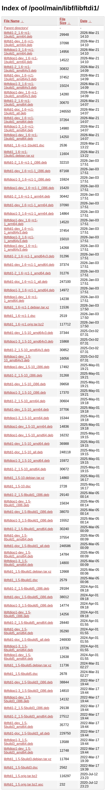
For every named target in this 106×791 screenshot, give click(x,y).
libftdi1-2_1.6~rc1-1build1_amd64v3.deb (20, 68)
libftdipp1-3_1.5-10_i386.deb (25, 392)
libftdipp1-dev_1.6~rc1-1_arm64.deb (21, 222)
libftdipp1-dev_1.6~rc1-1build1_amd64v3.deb (21, 94)
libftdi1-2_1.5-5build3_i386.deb (26, 708)
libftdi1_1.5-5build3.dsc (21, 767)
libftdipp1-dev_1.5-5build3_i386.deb (17, 699)
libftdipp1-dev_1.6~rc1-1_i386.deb (29, 188)
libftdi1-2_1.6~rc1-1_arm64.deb (27, 196)
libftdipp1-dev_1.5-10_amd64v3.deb (17, 358)
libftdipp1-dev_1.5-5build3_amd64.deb (18, 750)
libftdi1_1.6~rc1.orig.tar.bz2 (24, 324)
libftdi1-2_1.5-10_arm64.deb (24, 401)
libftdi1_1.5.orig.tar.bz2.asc (23, 784)
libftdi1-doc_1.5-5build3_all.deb (27, 733)
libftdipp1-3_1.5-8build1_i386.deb (28, 520)
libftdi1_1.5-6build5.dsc (21, 674)
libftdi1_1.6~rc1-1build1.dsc (24, 145)
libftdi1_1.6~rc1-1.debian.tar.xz (26, 307)
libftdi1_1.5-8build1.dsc (21, 580)
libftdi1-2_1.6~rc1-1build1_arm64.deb (18, 34)
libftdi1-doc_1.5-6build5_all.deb (27, 639)
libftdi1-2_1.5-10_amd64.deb (25, 469)
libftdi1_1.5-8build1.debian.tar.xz (27, 571)
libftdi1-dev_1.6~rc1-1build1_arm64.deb (19, 43)
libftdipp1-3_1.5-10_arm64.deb (26, 418)
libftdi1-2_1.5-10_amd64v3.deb (27, 350)
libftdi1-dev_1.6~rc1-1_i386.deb (27, 171)
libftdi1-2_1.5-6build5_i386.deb (26, 588)
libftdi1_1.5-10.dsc (17, 486)
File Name (12, 21)
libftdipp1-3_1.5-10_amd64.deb (27, 460)
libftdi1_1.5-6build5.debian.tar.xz (27, 665)
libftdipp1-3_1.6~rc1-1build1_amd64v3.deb (20, 85)
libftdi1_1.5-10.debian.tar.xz (24, 478)
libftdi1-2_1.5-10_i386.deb (23, 375)
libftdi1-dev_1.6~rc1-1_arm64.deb (29, 205)
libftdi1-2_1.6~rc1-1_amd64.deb (27, 273)
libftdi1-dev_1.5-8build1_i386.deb (28, 512)
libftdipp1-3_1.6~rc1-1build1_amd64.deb (19, 128)
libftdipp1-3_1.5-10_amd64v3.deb (28, 341)
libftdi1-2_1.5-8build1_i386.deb (26, 495)
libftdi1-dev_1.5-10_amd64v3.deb (28, 333)
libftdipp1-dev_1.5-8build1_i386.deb (17, 503)
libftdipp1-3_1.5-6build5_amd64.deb (18, 648)
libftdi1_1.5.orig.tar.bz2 (20, 776)
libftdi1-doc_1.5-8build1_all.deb (27, 546)
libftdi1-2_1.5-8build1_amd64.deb (28, 529)
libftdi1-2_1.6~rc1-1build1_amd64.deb (18, 102)
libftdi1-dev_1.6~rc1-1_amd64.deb (29, 264)
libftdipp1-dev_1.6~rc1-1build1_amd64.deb (21, 136)
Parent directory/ (16, 28)
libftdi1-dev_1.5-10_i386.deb (25, 384)
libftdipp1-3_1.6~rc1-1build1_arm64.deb (19, 51)
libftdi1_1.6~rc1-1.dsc (20, 316)
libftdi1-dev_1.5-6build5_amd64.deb (18, 631)
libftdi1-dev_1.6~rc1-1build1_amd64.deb (19, 120)
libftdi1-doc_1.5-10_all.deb (23, 452)
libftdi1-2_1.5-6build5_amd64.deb (28, 622)
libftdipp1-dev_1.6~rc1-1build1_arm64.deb (21, 60)
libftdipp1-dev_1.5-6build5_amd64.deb (18, 656)
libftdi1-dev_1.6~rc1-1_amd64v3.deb (19, 230)
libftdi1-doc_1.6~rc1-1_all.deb (25, 281)
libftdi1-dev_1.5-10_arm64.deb (26, 409)
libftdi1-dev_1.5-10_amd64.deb (27, 443)
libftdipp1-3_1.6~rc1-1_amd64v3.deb (19, 239)
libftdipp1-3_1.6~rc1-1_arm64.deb (29, 213)
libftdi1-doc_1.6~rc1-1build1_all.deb (19, 111)
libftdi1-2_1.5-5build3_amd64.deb (28, 716)
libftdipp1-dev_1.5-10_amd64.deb (28, 435)
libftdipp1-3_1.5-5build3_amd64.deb (18, 741)
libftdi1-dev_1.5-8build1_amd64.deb (18, 537)
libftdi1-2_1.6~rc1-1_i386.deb (25, 162)
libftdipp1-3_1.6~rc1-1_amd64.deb (29, 290)
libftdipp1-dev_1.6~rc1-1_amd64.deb (21, 298)
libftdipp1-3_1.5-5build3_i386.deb (28, 691)
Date (83, 21)
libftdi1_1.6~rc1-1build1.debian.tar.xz (19, 153)
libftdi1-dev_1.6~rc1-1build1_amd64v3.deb (20, 77)
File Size (63, 21)
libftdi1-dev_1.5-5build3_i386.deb (28, 682)
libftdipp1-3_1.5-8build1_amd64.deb (18, 563)
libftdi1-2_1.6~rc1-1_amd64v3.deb (29, 256)
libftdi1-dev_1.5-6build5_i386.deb (28, 597)
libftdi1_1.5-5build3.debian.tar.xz (27, 759)
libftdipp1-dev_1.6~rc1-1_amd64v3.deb (21, 247)
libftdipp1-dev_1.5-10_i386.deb (26, 367)
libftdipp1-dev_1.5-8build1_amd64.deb (18, 554)
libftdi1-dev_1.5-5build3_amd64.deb (18, 725)
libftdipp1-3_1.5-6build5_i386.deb (28, 605)
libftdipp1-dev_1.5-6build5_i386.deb (17, 614)
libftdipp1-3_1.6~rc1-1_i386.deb (27, 179)
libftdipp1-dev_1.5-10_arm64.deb (28, 426)
